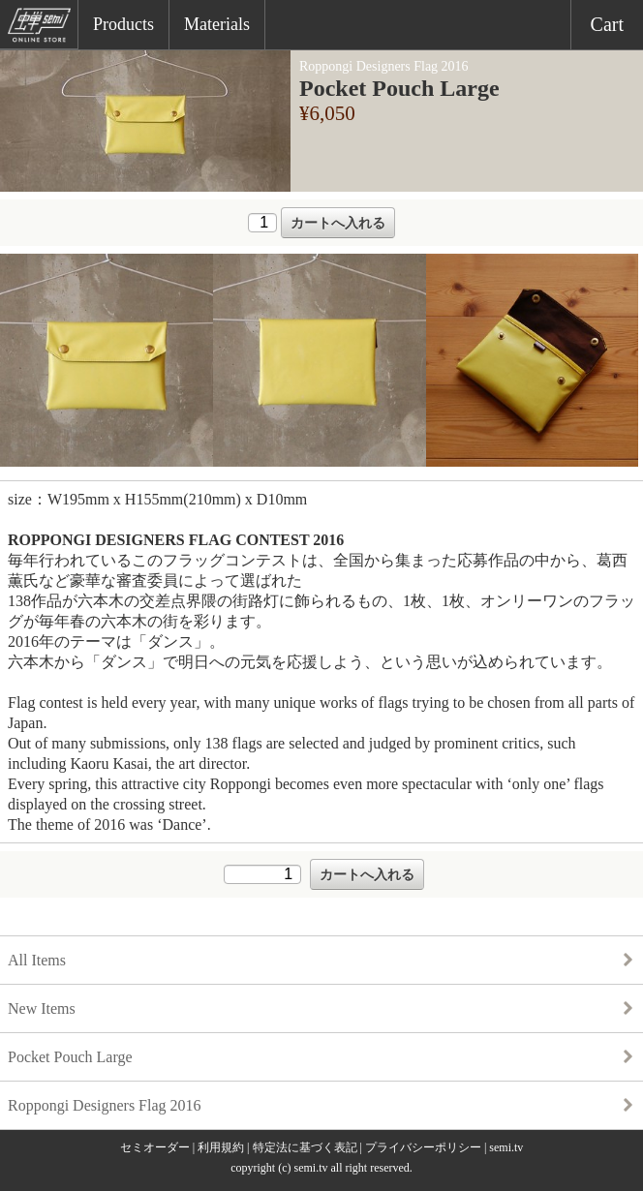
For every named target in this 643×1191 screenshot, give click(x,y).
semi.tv (506, 1147)
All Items (37, 960)
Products (123, 24)
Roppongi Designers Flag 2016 (104, 1105)
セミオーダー (155, 1147)
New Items (42, 1008)
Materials (217, 24)
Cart (607, 24)
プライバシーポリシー (423, 1147)
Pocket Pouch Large (70, 1057)
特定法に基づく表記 (305, 1147)
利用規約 (221, 1147)
